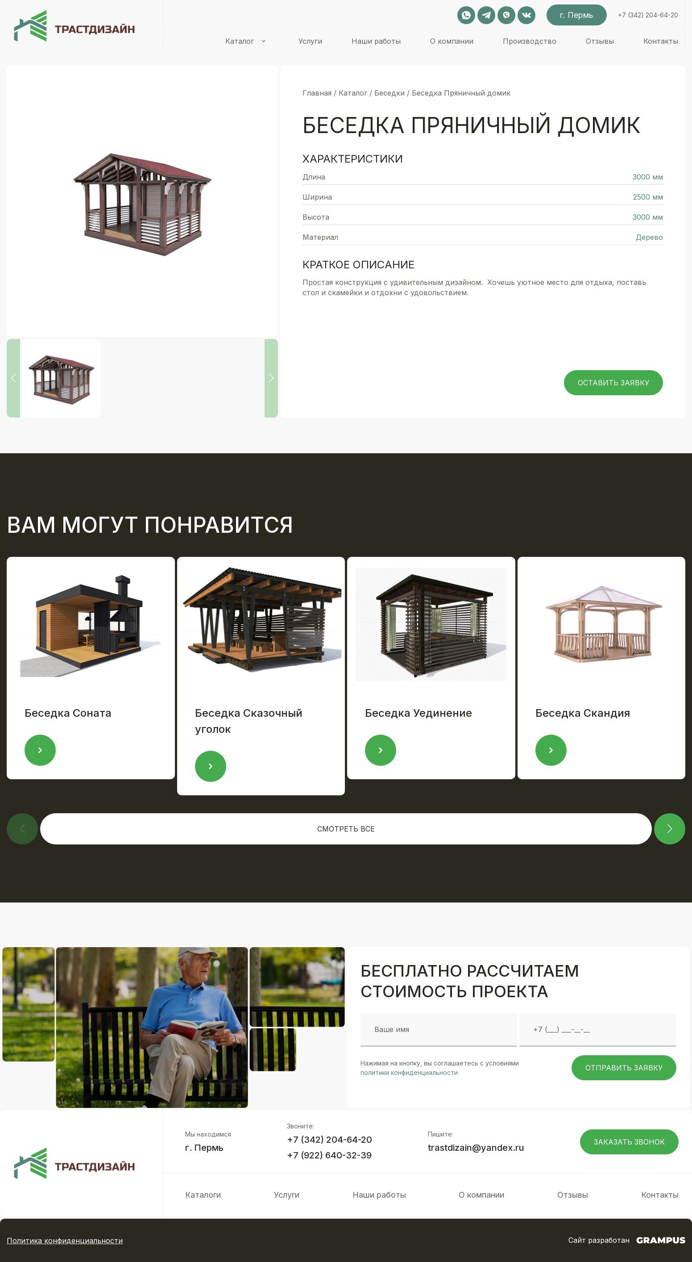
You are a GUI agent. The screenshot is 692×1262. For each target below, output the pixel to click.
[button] (669, 828)
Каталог (239, 41)
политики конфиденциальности (409, 1072)
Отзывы (600, 41)
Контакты (660, 41)
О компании (451, 41)
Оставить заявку (613, 382)
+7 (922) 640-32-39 (329, 1155)
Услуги (310, 41)
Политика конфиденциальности (65, 1240)
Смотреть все (346, 828)
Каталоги (203, 1194)
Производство (529, 41)
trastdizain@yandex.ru (476, 1147)
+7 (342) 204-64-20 (648, 15)
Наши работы (376, 41)
